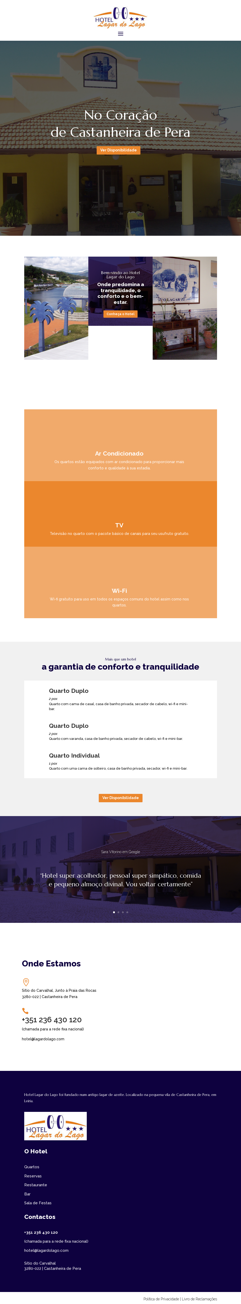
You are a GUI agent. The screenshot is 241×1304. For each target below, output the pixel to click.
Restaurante (35, 1185)
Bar (27, 1194)
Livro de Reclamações (199, 1299)
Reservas (33, 1176)
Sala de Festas (38, 1203)
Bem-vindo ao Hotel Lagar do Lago (120, 274)
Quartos (31, 1167)
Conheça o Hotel (120, 314)
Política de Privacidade (161, 1299)
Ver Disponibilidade (118, 150)
